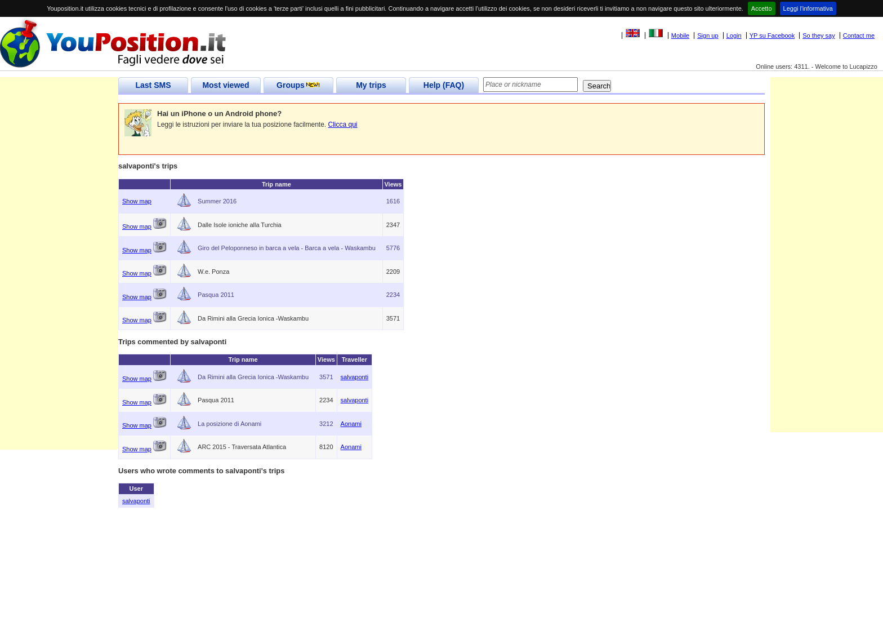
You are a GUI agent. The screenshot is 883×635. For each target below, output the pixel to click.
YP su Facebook (772, 35)
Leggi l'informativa (808, 8)
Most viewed (225, 85)
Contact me (859, 35)
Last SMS (153, 85)
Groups (298, 85)
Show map (136, 201)
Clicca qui (343, 124)
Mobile (680, 35)
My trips (371, 85)
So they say (818, 35)
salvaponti (355, 377)
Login (734, 35)
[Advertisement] (59, 281)
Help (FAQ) (443, 85)
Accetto (761, 8)
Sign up (707, 35)
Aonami (351, 423)
